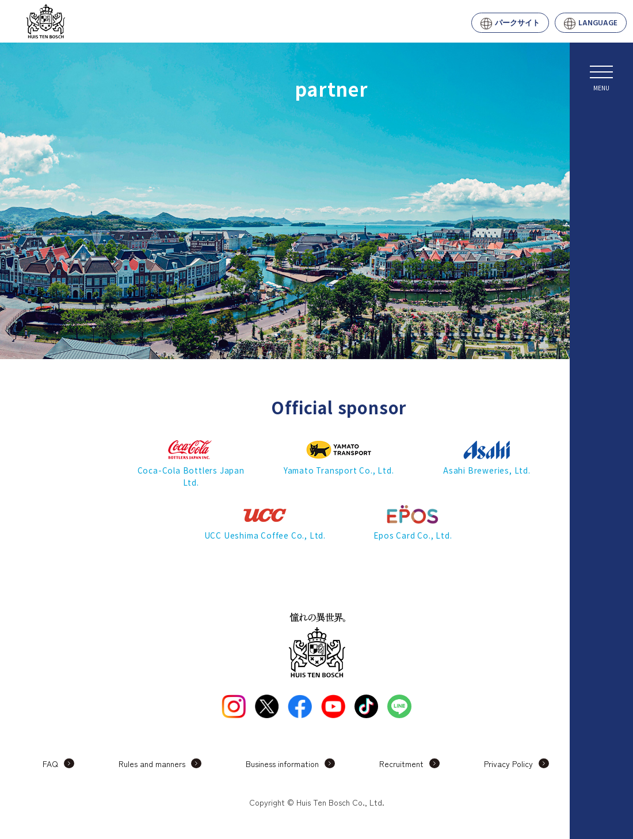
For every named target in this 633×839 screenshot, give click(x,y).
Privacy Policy (508, 763)
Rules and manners (152, 763)
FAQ (50, 763)
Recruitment (401, 763)
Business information (282, 763)
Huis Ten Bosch (92, 21)
